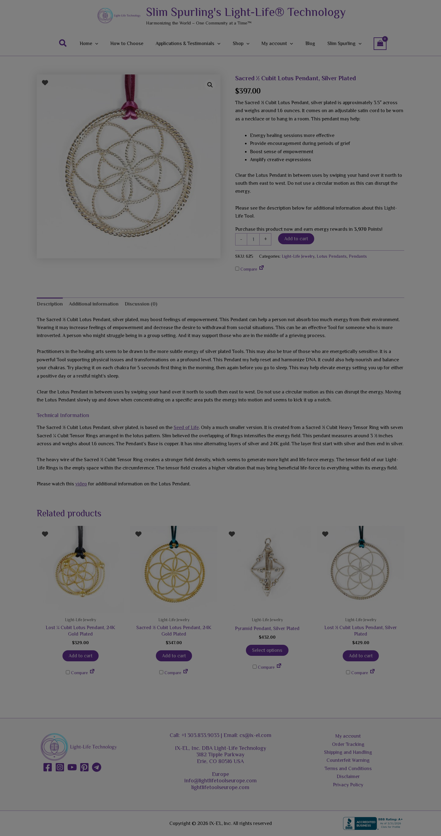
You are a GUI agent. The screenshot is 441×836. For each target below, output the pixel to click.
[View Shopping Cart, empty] (371, 43)
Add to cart (296, 238)
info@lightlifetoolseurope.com (220, 780)
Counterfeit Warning (348, 760)
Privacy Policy (348, 785)
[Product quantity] (253, 239)
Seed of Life (186, 427)
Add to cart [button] (80, 656)
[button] (72, 43)
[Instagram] (60, 767)
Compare (246, 269)
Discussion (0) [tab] (141, 304)
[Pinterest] (84, 767)
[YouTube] (72, 767)
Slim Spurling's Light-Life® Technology (246, 12)
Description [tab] (50, 304)
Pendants (358, 256)
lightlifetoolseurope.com (220, 787)
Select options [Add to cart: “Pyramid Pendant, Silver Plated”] (267, 650)
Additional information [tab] (94, 304)
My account (348, 736)
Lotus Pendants (332, 256)
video (81, 484)
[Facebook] (47, 767)
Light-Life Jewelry (298, 256)
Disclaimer (348, 776)
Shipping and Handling (348, 752)
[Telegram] (96, 767)
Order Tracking (348, 744)
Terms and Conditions (348, 768)
